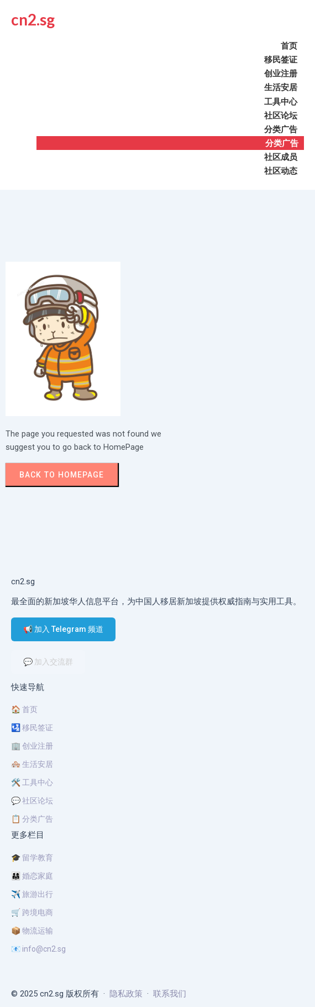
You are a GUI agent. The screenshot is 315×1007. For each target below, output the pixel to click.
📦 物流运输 (32, 930)
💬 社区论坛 (32, 800)
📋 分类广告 (32, 818)
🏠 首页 (24, 709)
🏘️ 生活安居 (32, 764)
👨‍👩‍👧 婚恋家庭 (32, 875)
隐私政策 (126, 994)
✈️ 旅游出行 (32, 894)
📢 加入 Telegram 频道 (63, 629)
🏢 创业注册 (32, 745)
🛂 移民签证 (32, 727)
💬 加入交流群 (48, 661)
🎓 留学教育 (32, 857)
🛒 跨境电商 (32, 912)
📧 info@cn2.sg (38, 948)
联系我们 (169, 994)
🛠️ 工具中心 (32, 782)
